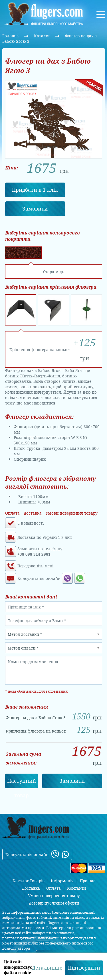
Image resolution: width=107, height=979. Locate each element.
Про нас (87, 881)
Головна (11, 36)
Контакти (76, 888)
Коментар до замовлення (33, 661)
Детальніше (47, 967)
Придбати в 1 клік (35, 189)
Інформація (62, 881)
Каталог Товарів (29, 881)
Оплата (12, 513)
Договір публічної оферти (54, 903)
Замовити (35, 208)
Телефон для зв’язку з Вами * (37, 620)
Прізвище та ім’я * (26, 607)
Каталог (42, 36)
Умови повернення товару (72, 513)
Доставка (33, 513)
